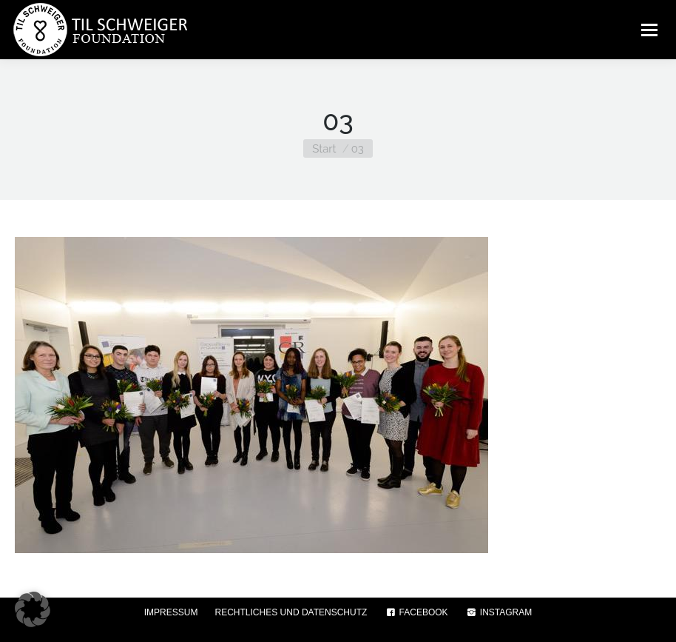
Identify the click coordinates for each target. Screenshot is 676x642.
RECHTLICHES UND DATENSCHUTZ (291, 612)
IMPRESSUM (171, 612)
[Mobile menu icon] (649, 29)
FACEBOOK (415, 612)
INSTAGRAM (499, 612)
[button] (32, 609)
